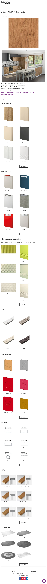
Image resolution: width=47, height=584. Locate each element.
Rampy (4, 422)
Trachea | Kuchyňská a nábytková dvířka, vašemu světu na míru (6, 2)
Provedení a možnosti (22, 92)
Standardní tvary (7, 103)
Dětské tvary (6, 354)
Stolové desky (6, 527)
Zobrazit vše (23, 166)
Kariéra (22, 575)
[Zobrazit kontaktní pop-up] (44, 581)
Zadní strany (10, 92)
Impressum (33, 571)
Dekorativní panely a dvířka (11, 239)
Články (32, 92)
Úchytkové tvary (7, 171)
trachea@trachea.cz (29, 573)
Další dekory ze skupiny (7, 94)
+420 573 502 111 (19, 573)
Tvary (2, 92)
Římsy (4, 470)
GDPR (27, 575)
